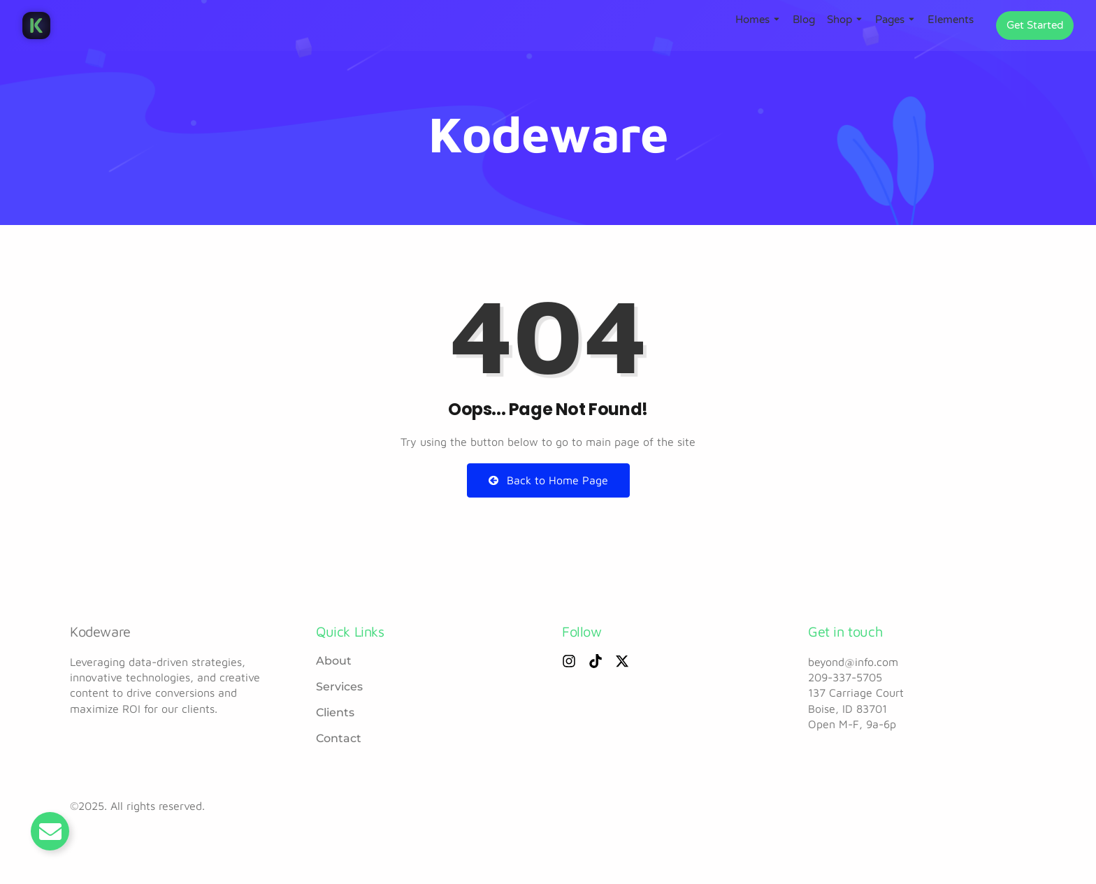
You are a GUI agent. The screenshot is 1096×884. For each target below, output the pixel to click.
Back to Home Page (548, 480)
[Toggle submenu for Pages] (910, 19)
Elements (951, 19)
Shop (839, 19)
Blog (804, 19)
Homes (752, 19)
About (334, 660)
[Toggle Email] (50, 831)
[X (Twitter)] (622, 661)
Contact (338, 738)
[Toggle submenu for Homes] (775, 19)
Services (339, 686)
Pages (889, 19)
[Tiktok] (596, 661)
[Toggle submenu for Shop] (857, 19)
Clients (335, 712)
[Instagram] (569, 661)
